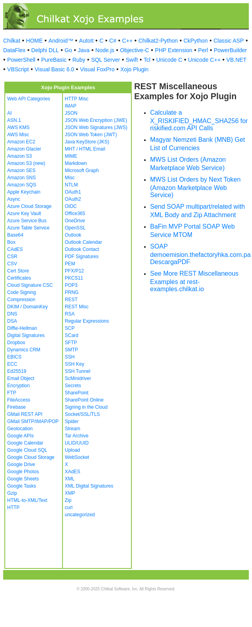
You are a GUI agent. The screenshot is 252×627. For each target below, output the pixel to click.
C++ (127, 40)
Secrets (73, 385)
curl (68, 507)
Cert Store (18, 271)
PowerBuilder (230, 50)
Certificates (19, 278)
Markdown (76, 163)
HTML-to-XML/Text (27, 500)
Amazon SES (21, 170)
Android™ (61, 40)
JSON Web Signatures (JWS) (96, 127)
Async (13, 199)
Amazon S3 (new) (26, 163)
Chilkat (11, 40)
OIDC (71, 206)
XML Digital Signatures (89, 486)
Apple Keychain (23, 192)
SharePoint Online (84, 400)
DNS (12, 314)
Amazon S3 (19, 156)
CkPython (196, 40)
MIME (71, 156)
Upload (72, 450)
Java (84, 50)
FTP (11, 393)
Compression (21, 299)
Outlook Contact (82, 249)
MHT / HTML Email (85, 149)
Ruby (79, 60)
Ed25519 (16, 371)
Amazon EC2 (21, 142)
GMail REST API (24, 414)
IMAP (70, 106)
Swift (132, 60)
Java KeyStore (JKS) (87, 142)
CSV (12, 263)
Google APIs (20, 436)
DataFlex (14, 50)
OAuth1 (73, 192)
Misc (70, 177)
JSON (71, 113)
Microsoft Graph (82, 170)
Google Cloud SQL (27, 450)
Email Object (20, 378)
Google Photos (23, 471)
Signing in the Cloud (86, 407)
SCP (70, 328)
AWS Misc (18, 134)
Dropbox (16, 342)
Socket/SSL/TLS (82, 414)
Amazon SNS (21, 177)
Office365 (75, 213)
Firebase (16, 407)
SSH (70, 357)
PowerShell (21, 60)
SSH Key (74, 364)
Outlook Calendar (83, 242)
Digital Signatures (26, 335)
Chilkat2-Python (158, 40)
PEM (70, 263)
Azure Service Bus (27, 220)
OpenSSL (75, 228)
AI (9, 113)
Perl (203, 50)
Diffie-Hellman (22, 328)
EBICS (14, 357)
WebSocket (77, 457)
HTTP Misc (76, 99)
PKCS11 (74, 278)
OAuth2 (73, 199)
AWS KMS (18, 127)
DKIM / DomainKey (27, 307)
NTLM (71, 185)
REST (71, 299)
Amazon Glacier (24, 149)
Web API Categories (28, 99)
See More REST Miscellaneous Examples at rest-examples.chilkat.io (194, 281)
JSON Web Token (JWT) (91, 134)
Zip (68, 500)
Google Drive (21, 464)
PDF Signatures (82, 256)
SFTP (71, 342)
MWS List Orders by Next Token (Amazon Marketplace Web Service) (195, 187)
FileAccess (18, 400)
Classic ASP (228, 40)
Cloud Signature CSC (30, 285)
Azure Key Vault (24, 213)
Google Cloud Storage (31, 457)
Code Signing (21, 292)
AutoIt (86, 40)
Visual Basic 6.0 (54, 69)
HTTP (13, 507)
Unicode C (169, 60)
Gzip (12, 493)
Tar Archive (76, 436)
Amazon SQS (21, 185)
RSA (70, 314)
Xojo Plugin (134, 69)
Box (11, 242)
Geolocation (20, 428)
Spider (72, 421)
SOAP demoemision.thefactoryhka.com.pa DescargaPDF (200, 254)
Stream (72, 428)
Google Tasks (21, 486)
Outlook (73, 235)
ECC (12, 364)
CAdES (15, 249)
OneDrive (75, 220)
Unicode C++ (204, 60)
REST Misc (77, 307)
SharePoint (76, 393)
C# (112, 40)
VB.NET (237, 60)
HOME (34, 40)
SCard (71, 335)
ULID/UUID (77, 443)
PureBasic (53, 60)
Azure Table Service (28, 228)
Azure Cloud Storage (29, 206)
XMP (70, 493)
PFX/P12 (74, 271)
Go (68, 50)
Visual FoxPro (97, 69)
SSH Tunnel (77, 371)
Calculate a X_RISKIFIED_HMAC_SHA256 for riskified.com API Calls (199, 120)
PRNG (72, 292)
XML (70, 479)
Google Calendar (25, 443)
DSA (12, 321)
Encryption (18, 385)
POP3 (71, 285)
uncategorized (80, 514)
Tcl (147, 60)
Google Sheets (23, 479)
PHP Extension (173, 50)
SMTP (71, 350)
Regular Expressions (87, 321)
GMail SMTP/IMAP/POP (33, 421)
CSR (12, 256)
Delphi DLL (45, 50)
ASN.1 (14, 120)
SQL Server (105, 60)
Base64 (15, 235)
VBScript (18, 69)
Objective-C (134, 50)
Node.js (105, 50)
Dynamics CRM (23, 350)
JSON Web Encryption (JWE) (96, 120)
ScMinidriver (78, 378)
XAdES (72, 471)
